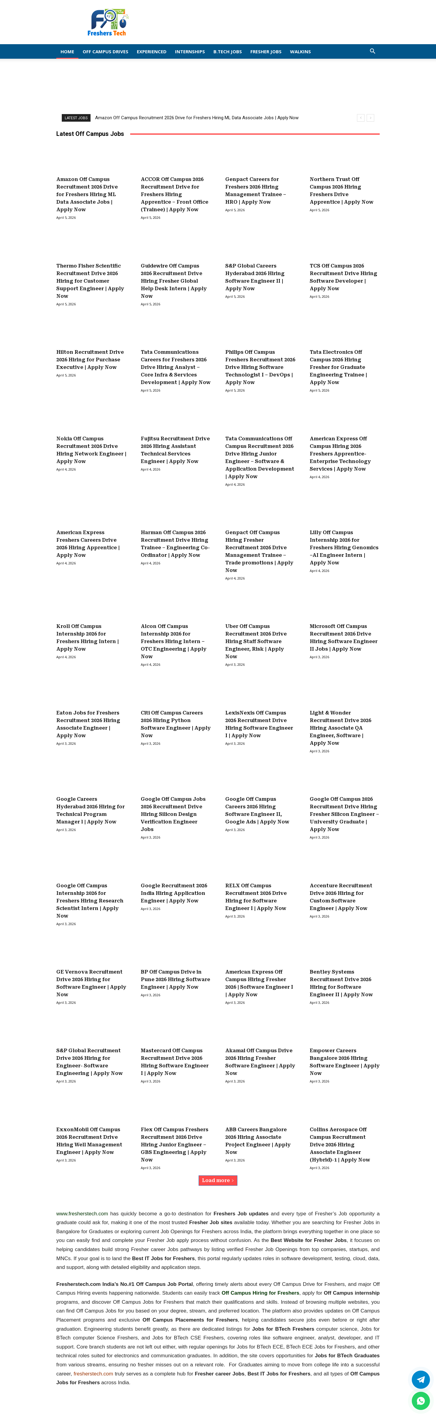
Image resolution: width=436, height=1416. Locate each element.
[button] (372, 51)
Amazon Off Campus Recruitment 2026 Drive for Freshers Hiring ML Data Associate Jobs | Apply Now (197, 117)
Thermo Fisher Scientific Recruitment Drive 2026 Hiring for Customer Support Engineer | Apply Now (90, 281)
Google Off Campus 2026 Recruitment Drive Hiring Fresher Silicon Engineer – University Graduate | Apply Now (344, 814)
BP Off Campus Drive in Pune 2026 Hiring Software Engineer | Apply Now (175, 979)
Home (67, 51)
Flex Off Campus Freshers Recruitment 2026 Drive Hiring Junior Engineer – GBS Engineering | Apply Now (174, 1145)
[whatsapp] (421, 1401)
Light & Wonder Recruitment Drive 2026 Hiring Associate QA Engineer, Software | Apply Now (340, 728)
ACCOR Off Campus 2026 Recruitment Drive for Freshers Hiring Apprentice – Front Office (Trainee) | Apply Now (174, 194)
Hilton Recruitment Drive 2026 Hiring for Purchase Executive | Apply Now (90, 359)
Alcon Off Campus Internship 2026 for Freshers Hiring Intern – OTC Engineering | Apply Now (173, 641)
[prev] (361, 118)
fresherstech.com (93, 1374)
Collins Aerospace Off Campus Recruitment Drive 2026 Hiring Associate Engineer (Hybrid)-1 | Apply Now (340, 1145)
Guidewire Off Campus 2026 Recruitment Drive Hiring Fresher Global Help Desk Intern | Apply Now (174, 281)
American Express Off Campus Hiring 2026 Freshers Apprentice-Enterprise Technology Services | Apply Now (340, 454)
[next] (370, 118)
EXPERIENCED (152, 51)
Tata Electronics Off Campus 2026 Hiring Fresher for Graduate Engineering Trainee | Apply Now (338, 367)
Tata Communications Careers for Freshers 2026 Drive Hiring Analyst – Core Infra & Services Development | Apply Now (176, 367)
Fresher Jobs (266, 51)
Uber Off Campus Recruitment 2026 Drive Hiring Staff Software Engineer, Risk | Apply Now (256, 641)
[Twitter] (421, 1380)
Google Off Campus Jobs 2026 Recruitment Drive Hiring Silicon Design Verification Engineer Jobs (173, 814)
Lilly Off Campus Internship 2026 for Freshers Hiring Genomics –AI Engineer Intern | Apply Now (344, 548)
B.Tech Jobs (227, 51)
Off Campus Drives (105, 51)
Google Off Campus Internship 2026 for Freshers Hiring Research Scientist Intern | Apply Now (89, 901)
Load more (218, 1180)
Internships (190, 51)
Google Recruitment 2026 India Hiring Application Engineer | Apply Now (174, 893)
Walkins (300, 51)
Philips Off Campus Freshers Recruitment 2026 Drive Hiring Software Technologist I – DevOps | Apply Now (260, 367)
